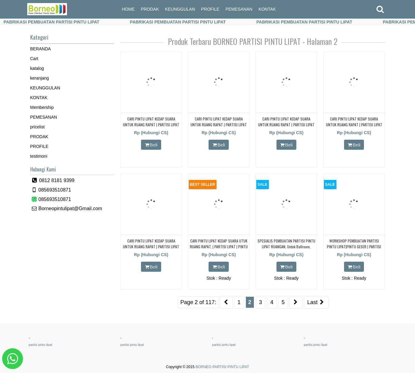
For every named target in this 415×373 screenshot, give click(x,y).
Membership (42, 107)
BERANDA (40, 48)
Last (316, 302)
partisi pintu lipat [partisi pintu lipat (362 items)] (40, 344)
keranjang (39, 78)
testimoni (38, 156)
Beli (151, 144)
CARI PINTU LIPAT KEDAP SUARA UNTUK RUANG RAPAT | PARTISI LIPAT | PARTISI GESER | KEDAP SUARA (354, 124)
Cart (34, 58)
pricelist (37, 126)
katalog (37, 68)
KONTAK (267, 9)
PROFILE (210, 9)
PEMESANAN (238, 9)
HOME (128, 9)
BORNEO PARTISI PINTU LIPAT (222, 367)
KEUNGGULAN (180, 9)
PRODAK (150, 9)
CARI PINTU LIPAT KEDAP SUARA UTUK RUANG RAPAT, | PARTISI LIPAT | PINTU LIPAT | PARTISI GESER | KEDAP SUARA (219, 246)
